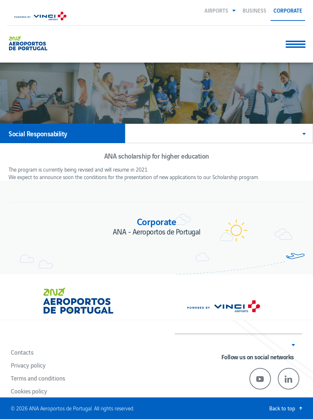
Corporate (287, 10)
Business (254, 10)
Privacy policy (28, 365)
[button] (219, 10)
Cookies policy (29, 391)
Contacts (22, 352)
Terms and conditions (38, 378)
